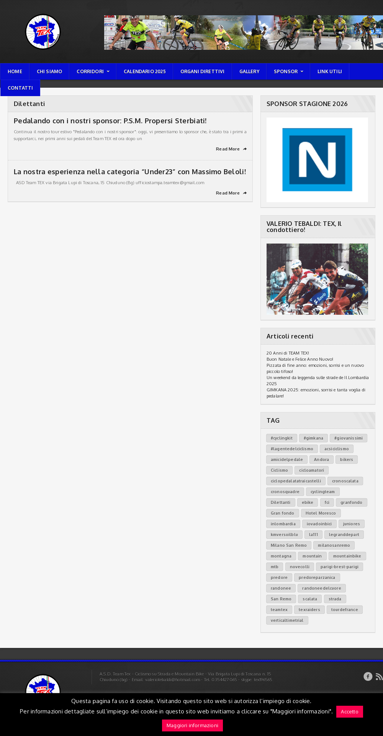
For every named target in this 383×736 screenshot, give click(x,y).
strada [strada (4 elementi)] (335, 599)
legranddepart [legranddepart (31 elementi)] (344, 534)
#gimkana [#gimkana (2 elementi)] (313, 438)
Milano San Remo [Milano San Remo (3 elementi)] (289, 545)
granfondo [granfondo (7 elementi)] (351, 502)
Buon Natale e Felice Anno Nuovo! (300, 359)
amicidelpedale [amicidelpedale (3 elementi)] (287, 459)
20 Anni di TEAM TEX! (288, 353)
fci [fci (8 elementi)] (327, 502)
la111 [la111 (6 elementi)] (313, 534)
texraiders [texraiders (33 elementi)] (309, 609)
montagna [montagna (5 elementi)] (281, 556)
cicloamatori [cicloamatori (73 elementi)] (311, 470)
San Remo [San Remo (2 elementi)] (281, 599)
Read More (231, 149)
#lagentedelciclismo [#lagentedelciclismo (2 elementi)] (292, 449)
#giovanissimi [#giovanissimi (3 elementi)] (348, 438)
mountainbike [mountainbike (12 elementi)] (347, 556)
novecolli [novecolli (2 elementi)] (299, 566)
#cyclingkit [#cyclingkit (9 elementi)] (282, 438)
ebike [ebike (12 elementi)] (308, 502)
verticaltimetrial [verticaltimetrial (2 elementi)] (287, 620)
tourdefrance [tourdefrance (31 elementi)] (344, 609)
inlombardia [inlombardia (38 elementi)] (283, 524)
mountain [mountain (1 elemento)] (312, 556)
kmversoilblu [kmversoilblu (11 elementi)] (284, 534)
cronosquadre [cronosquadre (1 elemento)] (285, 491)
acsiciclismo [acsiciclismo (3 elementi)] (336, 449)
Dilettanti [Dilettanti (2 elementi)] (281, 502)
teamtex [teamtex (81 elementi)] (279, 609)
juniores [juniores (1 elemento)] (351, 524)
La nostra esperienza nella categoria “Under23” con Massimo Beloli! (130, 171)
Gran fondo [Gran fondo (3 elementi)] (283, 513)
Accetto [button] (349, 711)
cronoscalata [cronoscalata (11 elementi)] (345, 481)
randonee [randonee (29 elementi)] (281, 588)
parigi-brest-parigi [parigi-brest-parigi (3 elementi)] (339, 566)
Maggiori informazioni (192, 725)
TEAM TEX (10, 13)
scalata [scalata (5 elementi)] (310, 599)
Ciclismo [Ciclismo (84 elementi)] (279, 470)
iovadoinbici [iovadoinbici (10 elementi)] (319, 524)
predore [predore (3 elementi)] (279, 577)
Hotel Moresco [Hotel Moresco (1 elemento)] (321, 513)
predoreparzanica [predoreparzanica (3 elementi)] (317, 577)
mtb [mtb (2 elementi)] (274, 566)
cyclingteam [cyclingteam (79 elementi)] (323, 491)
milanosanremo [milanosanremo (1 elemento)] (334, 545)
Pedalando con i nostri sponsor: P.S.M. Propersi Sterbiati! (110, 120)
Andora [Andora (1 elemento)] (321, 459)
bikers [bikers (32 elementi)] (346, 459)
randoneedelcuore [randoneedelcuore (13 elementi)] (321, 588)
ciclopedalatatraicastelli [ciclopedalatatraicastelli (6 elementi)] (296, 481)
